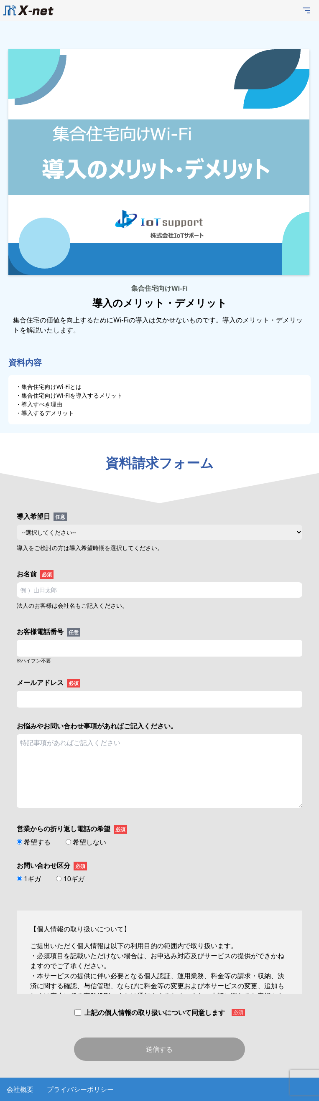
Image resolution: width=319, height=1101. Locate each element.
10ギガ (70, 878)
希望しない (86, 842)
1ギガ (30, 878)
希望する (34, 842)
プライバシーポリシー (80, 1089)
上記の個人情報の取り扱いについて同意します (159, 1012)
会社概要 (20, 1089)
